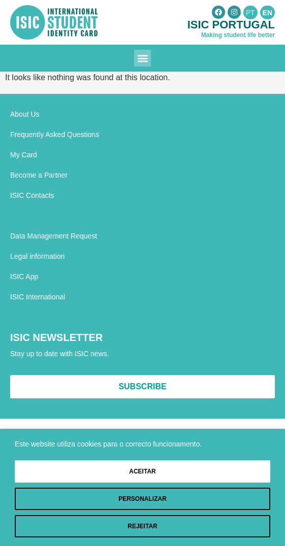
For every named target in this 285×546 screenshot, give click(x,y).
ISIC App (24, 276)
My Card (23, 155)
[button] (142, 58)
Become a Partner (39, 175)
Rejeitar (142, 526)
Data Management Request (53, 236)
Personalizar (142, 498)
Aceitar (142, 471)
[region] (142, 487)
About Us (25, 114)
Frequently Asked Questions (54, 134)
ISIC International (37, 297)
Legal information (37, 256)
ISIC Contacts (32, 195)
